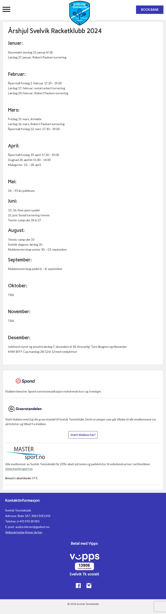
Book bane (150, 9)
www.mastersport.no (19, 469)
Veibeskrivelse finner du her (23, 532)
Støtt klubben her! (83, 435)
